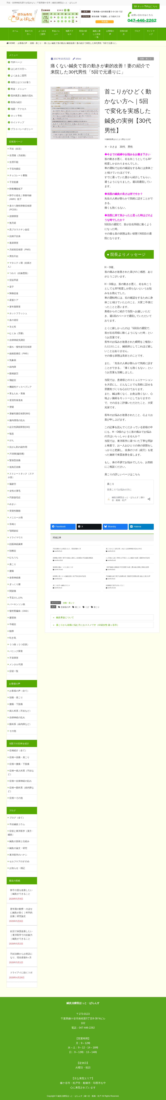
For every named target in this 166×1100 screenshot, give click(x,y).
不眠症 (12, 624)
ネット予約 (16, 115)
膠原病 (12, 617)
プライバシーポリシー (22, 129)
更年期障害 (14, 306)
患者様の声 (65, 607)
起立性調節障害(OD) (19, 427)
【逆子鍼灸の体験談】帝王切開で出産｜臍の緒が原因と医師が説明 (127, 567)
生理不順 (13, 162)
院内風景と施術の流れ (22, 95)
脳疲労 (12, 484)
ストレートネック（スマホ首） (21, 475)
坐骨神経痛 (14, 577)
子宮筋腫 (13, 182)
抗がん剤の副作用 (18, 447)
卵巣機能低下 (16, 188)
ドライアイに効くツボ (21, 972)
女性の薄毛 (14, 491)
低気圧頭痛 (14, 467)
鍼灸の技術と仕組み (19, 841)
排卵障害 (13, 216)
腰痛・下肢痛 (16, 704)
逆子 (11, 286)
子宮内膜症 (14, 168)
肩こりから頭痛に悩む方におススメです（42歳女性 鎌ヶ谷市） (87, 625)
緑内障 (12, 367)
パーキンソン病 (17, 604)
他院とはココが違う (21, 82)
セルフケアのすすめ (19, 861)
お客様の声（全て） (19, 691)
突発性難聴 (14, 511)
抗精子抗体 (14, 236)
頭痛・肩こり (145, 59)
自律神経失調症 (17, 340)
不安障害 (13, 658)
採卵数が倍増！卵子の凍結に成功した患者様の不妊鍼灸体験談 (73, 558)
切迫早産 (13, 280)
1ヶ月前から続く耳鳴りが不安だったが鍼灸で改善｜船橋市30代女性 (128, 558)
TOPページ (16, 62)
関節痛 (12, 591)
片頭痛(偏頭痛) (16, 453)
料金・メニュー (18, 89)
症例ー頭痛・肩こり (19, 757)
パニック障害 (16, 651)
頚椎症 (12, 551)
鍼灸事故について (65, 617)
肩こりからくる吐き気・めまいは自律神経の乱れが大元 (124, 549)
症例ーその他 (16, 798)
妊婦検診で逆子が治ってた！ (115, 585)
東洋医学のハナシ (18, 854)
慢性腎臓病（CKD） (19, 611)
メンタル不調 (16, 664)
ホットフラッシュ (18, 313)
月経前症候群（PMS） (20, 249)
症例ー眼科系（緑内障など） (21, 789)
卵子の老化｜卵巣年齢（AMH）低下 (20, 197)
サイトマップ (17, 122)
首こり (96, 607)
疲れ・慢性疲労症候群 (20, 347)
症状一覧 (13, 671)
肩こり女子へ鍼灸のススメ (61, 585)
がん (11, 440)
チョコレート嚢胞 (18, 175)
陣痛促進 (13, 293)
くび (87, 607)
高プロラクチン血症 (19, 229)
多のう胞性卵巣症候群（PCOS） (20, 207)
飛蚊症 (12, 380)
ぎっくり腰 (14, 584)
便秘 (11, 407)
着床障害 (13, 243)
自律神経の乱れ (17, 717)
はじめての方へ (18, 69)
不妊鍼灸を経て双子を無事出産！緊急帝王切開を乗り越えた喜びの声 (128, 576)
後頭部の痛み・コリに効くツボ (63, 567)
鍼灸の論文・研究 (18, 848)
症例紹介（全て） (18, 750)
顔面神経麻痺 (16, 544)
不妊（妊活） (16, 148)
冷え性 (12, 326)
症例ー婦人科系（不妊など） (21, 772)
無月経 (12, 223)
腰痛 (11, 571)
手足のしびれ (16, 597)
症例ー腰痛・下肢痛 (19, 764)
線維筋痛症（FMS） (19, 353)
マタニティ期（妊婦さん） (20, 265)
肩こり (78, 607)
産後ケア (13, 300)
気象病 (12, 360)
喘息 (11, 433)
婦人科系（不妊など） (20, 711)
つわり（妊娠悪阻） (19, 273)
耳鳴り (12, 524)
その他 (12, 731)
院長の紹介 (16, 102)
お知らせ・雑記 (17, 868)
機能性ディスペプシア (20, 387)
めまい (12, 504)
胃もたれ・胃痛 (17, 393)
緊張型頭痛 (14, 460)
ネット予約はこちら (145, 6)
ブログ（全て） (17, 817)
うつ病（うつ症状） (19, 644)
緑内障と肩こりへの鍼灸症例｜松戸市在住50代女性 (69, 576)
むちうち (13, 557)
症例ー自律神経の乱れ (20, 781)
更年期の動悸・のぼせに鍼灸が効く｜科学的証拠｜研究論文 (21, 912)
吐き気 (12, 638)
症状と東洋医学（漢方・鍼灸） (21, 833)
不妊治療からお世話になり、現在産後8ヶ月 (67, 549)
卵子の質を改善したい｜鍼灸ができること (21, 892)
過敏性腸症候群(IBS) (19, 413)
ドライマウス (16, 537)
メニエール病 (16, 517)
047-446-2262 (87, 1027)
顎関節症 (13, 531)
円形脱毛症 (14, 497)
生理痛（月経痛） (18, 155)
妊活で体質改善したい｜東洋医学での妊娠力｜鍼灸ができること (21, 935)
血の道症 (13, 320)
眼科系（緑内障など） (20, 724)
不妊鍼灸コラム (17, 824)
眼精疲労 (13, 373)
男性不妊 (13, 256)
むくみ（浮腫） (17, 333)
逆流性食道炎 (16, 400)
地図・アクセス (18, 109)
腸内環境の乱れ (17, 420)
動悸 (11, 631)
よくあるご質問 (18, 75)
